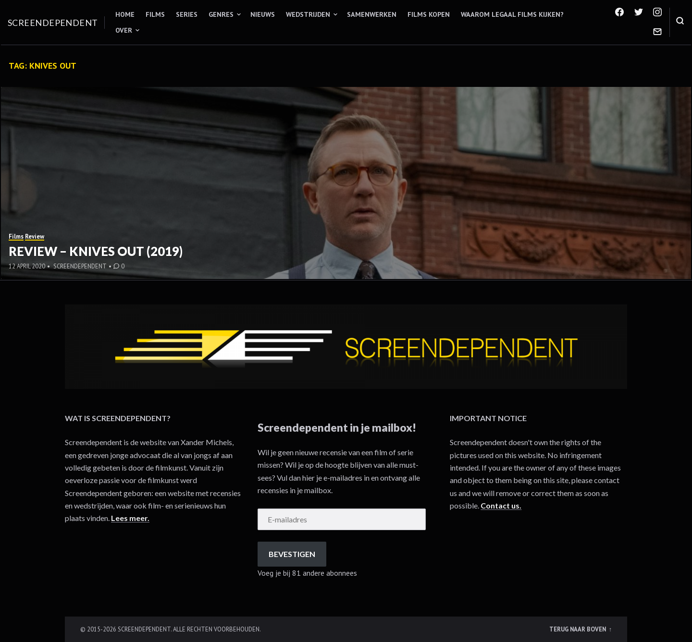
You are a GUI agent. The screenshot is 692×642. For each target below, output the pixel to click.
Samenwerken (371, 14)
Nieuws (262, 14)
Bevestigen (292, 553)
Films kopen (429, 14)
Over (123, 30)
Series (187, 14)
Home (125, 14)
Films (155, 14)
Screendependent (53, 22)
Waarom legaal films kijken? (512, 14)
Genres (221, 14)
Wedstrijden (308, 14)
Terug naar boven (578, 629)
